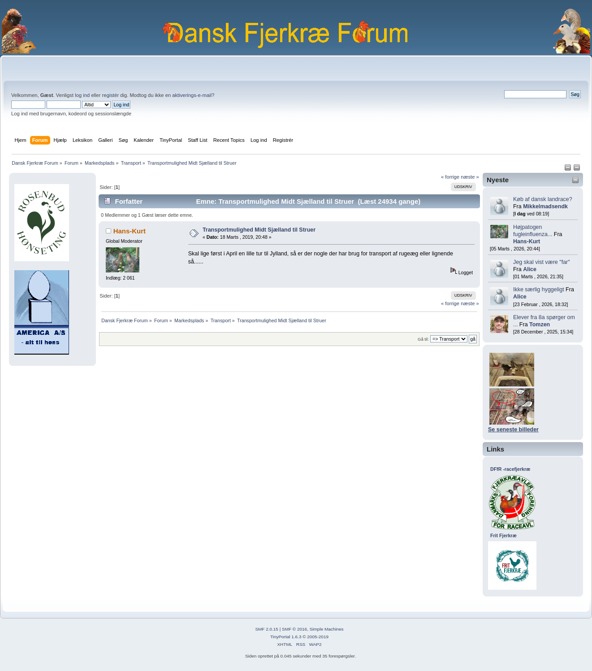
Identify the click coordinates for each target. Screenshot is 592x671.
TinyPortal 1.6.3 (285, 636)
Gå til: (423, 339)
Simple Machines (327, 629)
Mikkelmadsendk (545, 206)
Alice (529, 269)
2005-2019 (317, 636)
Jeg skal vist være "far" (541, 262)
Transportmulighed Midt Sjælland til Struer (259, 230)
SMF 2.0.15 (266, 629)
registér (110, 95)
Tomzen (539, 324)
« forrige (450, 177)
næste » (470, 177)
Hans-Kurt (526, 241)
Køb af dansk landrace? (542, 199)
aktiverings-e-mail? (193, 95)
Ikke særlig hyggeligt (538, 289)
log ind (82, 95)
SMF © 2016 (294, 629)
